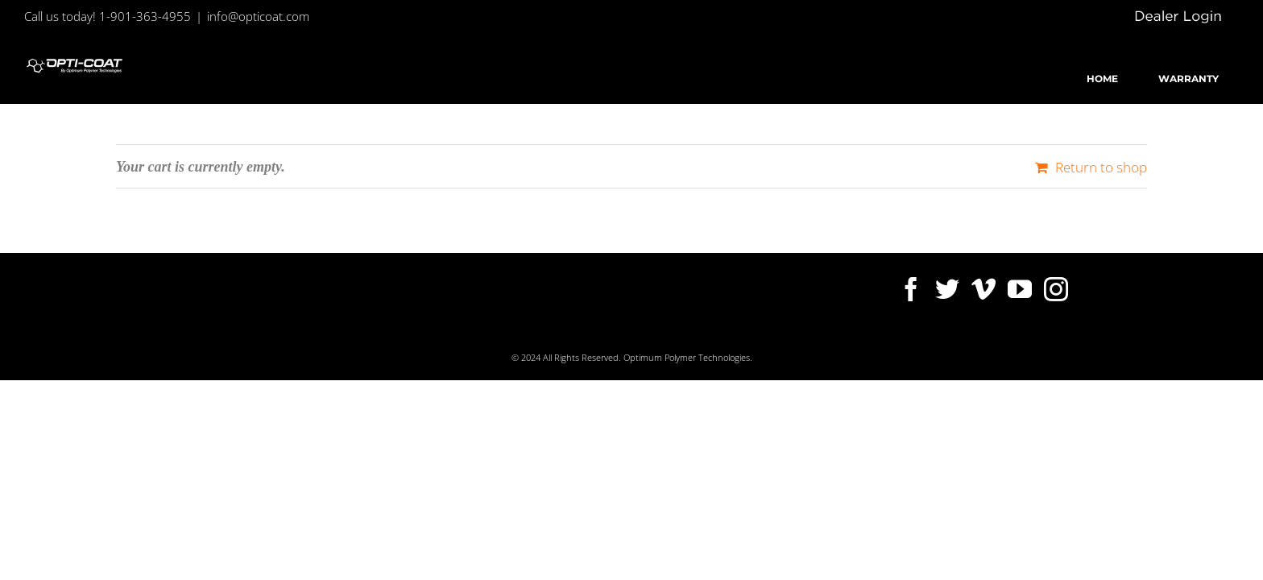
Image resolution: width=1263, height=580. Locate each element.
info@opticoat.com (258, 16)
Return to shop (1101, 167)
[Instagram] (1056, 289)
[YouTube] (1020, 289)
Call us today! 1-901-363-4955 (107, 16)
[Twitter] (947, 289)
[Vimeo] (983, 289)
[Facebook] (911, 289)
